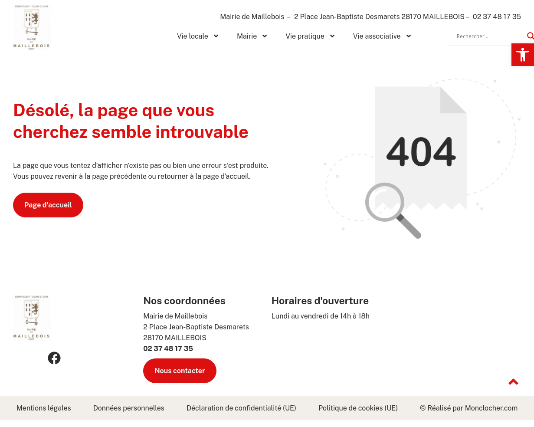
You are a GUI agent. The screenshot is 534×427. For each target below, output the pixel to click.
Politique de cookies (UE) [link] (358, 408)
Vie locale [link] (198, 36)
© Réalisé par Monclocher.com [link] (469, 408)
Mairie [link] (252, 36)
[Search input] (490, 36)
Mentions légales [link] (43, 408)
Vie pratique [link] (310, 36)
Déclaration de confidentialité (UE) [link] (241, 408)
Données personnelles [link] (128, 408)
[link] (522, 54)
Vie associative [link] (382, 36)
